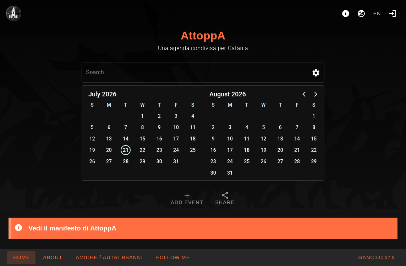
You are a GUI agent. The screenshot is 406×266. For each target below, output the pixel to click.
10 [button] (176, 127)
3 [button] (176, 116)
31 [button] (176, 161)
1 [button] (142, 116)
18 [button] (193, 139)
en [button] (377, 13)
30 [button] (159, 161)
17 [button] (176, 139)
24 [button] (176, 150)
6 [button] (109, 127)
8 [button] (142, 127)
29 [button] (143, 161)
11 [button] (193, 127)
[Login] (392, 13)
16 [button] (159, 139)
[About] (345, 13)
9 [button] (159, 127)
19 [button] (92, 150)
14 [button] (125, 139)
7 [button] (125, 127)
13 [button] (109, 139)
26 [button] (92, 161)
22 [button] (143, 150)
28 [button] (125, 161)
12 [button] (92, 139)
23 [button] (159, 150)
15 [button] (143, 139)
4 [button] (192, 116)
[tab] (187, 199)
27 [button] (109, 161)
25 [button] (193, 150)
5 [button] (92, 127)
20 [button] (109, 150)
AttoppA (203, 35)
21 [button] (125, 150)
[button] (316, 73)
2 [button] (159, 116)
